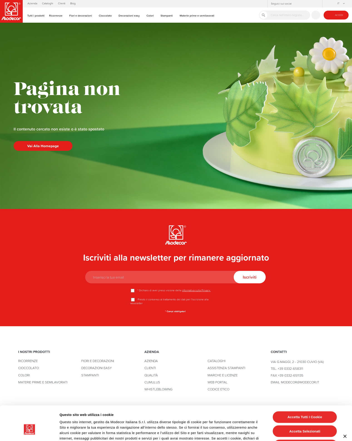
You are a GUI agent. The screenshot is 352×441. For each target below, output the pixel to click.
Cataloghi (47, 3)
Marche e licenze (223, 375)
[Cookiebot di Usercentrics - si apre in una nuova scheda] (29, 432)
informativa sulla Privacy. (196, 290)
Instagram (296, 4)
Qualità (151, 375)
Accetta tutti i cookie (305, 391)
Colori (24, 375)
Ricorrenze (28, 360)
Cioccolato (28, 367)
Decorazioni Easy (96, 367)
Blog (73, 3)
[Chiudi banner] (345, 410)
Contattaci (315, 15)
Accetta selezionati (304, 405)
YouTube (310, 4)
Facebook (303, 4)
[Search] (263, 15)
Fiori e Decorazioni (97, 360)
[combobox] (284, 15)
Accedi (339, 15)
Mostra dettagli (230, 432)
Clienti (61, 3)
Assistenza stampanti (226, 367)
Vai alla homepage (43, 146)
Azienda (32, 3)
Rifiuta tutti (305, 419)
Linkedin (317, 4)
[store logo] (11, 11)
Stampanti (90, 375)
